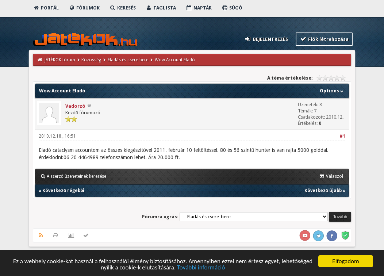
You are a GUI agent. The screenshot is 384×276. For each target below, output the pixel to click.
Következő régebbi (63, 190)
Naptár (199, 8)
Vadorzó (75, 106)
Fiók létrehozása (324, 39)
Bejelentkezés (266, 39)
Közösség (91, 59)
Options (332, 90)
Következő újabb (323, 190)
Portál (46, 8)
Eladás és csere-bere (128, 59)
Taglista (161, 8)
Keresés (123, 8)
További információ (201, 268)
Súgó (232, 8)
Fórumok (84, 8)
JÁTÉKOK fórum (60, 59)
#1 (342, 136)
